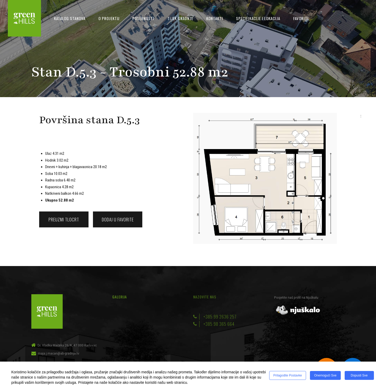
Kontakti (214, 18)
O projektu (108, 18)
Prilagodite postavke (287, 375)
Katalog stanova (69, 18)
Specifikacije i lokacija (258, 18)
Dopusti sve (359, 375)
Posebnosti (143, 18)
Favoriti (301, 18)
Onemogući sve (325, 375)
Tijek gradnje (180, 18)
